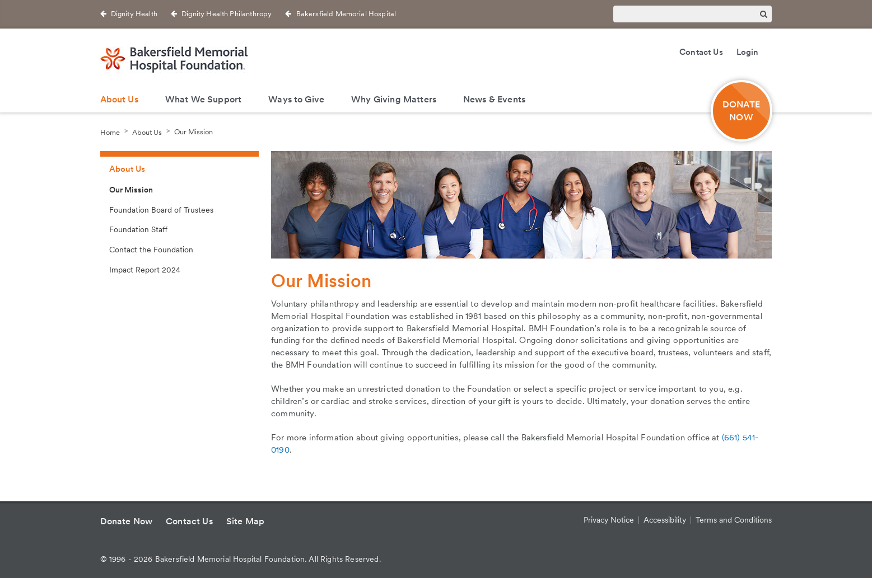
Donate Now (126, 521)
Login (747, 52)
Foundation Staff (138, 229)
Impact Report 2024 (144, 269)
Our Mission (193, 132)
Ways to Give (296, 99)
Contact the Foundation (151, 249)
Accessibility (664, 519)
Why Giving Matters (393, 99)
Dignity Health (134, 14)
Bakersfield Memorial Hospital (346, 14)
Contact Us (701, 52)
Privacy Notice (609, 519)
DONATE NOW (741, 111)
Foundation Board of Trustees (161, 209)
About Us (119, 99)
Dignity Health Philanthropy (226, 14)
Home (110, 132)
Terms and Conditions (734, 519)
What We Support (203, 99)
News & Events (494, 99)
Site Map (245, 521)
